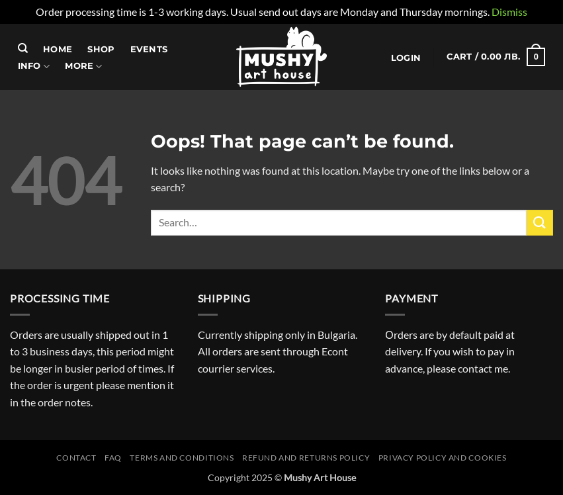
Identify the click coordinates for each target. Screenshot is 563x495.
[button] (405, 58)
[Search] (23, 48)
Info (34, 66)
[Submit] (540, 223)
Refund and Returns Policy (306, 458)
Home (57, 49)
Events (149, 49)
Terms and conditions (182, 458)
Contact (76, 458)
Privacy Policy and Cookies (442, 458)
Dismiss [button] (509, 11)
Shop (100, 49)
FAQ (113, 458)
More (83, 66)
